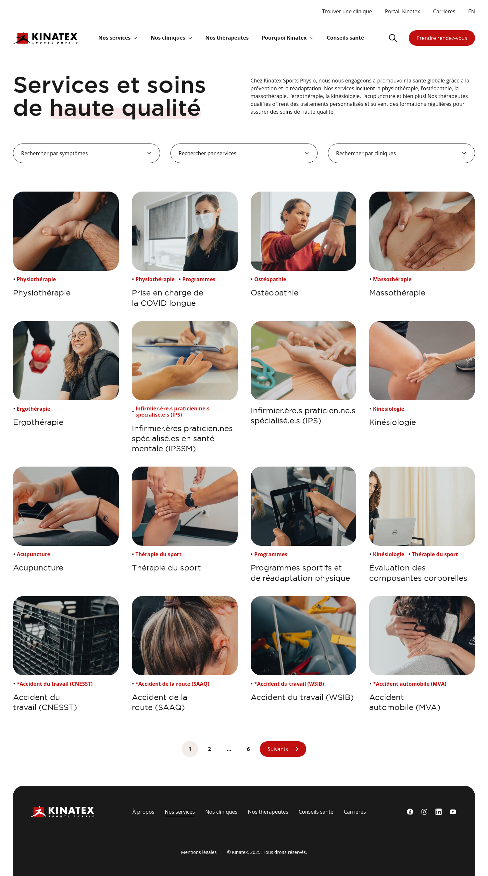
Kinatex (240, 852)
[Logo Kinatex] (45, 38)
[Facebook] (410, 812)
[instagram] (424, 812)
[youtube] (453, 812)
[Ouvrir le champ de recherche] (393, 38)
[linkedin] (438, 812)
